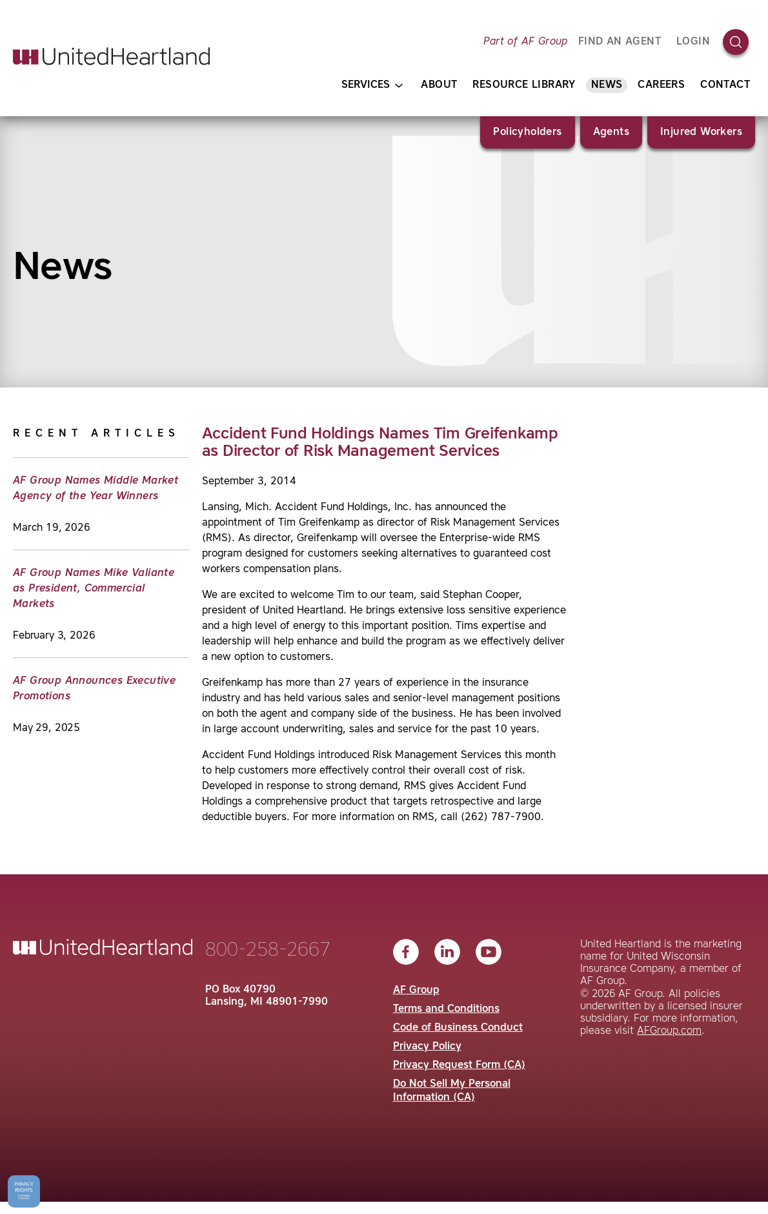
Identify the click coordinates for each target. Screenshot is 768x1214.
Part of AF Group (525, 42)
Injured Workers (701, 132)
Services (372, 85)
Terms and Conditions (446, 1009)
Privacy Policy (427, 1047)
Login (693, 42)
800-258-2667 (267, 950)
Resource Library (523, 85)
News (607, 85)
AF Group (416, 990)
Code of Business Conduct (458, 1028)
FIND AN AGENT (619, 42)
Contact (725, 85)
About (439, 85)
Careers (661, 85)
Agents (611, 132)
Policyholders (527, 132)
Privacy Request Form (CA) (459, 1065)
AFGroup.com (669, 1031)
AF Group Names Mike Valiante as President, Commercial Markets (93, 589)
